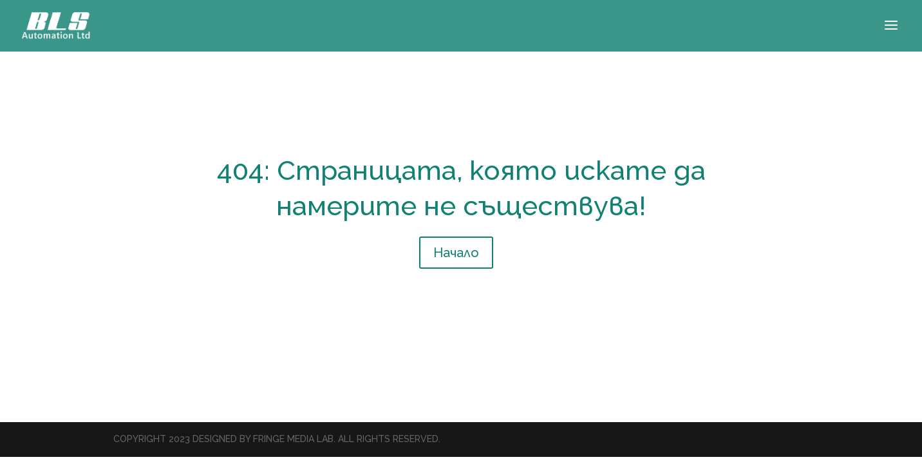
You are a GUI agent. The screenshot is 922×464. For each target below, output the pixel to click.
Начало (456, 252)
